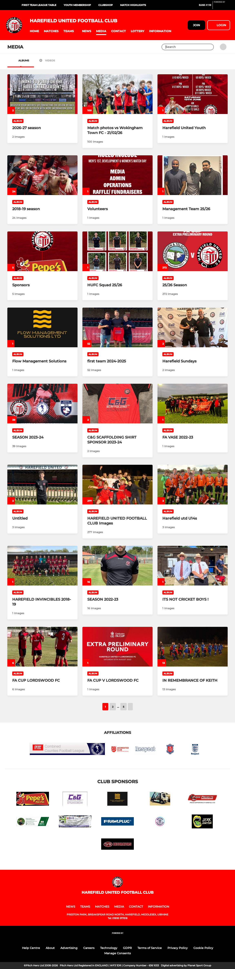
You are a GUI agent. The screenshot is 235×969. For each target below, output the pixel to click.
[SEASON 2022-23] (117, 565)
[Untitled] (42, 484)
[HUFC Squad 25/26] (117, 251)
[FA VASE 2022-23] (192, 403)
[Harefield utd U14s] (192, 484)
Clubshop (105, 5)
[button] (34, 31)
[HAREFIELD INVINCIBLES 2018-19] (42, 565)
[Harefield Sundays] (192, 327)
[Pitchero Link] (222, 6)
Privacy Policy (177, 948)
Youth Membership (77, 5)
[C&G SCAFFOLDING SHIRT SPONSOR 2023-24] (117, 403)
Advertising (69, 948)
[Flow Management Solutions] (42, 327)
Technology (108, 948)
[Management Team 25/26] (192, 175)
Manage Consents (117, 953)
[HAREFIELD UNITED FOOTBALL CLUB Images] (117, 484)
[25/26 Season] (192, 251)
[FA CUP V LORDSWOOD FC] (117, 647)
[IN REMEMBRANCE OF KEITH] (192, 647)
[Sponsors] (42, 251)
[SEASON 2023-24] (42, 403)
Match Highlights (133, 5)
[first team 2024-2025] (117, 327)
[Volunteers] (117, 175)
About (50, 948)
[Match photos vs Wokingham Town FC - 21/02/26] (117, 94)
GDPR (127, 948)
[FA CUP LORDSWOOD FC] (42, 647)
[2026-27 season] (42, 94)
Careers (88, 948)
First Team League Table (39, 5)
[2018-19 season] (42, 175)
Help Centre (31, 948)
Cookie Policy (203, 948)
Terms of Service (149, 948)
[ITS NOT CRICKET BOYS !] (192, 565)
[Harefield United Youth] (192, 94)
